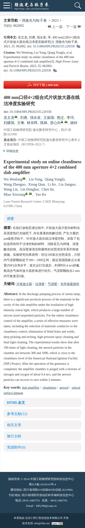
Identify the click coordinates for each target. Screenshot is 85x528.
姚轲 (73, 123)
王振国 (48, 117)
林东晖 (32, 123)
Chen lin (47, 189)
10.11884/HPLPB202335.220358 (54, 46)
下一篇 (73, 27)
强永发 (35, 117)
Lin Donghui (29, 189)
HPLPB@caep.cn (46, 505)
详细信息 (11, 151)
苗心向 (55, 123)
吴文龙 (9, 117)
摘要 (10, 218)
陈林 (43, 123)
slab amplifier (30, 387)
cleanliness (49, 387)
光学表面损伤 (69, 284)
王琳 (20, 123)
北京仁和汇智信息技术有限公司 (44, 518)
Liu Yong (35, 179)
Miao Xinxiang (14, 194)
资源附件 (16, 447)
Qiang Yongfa (55, 179)
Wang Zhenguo (15, 184)
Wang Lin (11, 189)
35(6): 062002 (14, 25)
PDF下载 (45, 85)
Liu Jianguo (67, 184)
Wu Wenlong (13, 179)
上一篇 (55, 27)
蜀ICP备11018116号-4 (42, 484)
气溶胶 (52, 284)
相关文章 (14, 425)
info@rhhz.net (42, 523)
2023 (55, 20)
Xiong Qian (36, 184)
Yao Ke (40, 194)
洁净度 (40, 284)
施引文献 (14, 436)
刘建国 (9, 123)
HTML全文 (16, 402)
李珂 (70, 117)
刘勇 (23, 117)
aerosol (64, 387)
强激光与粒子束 (34, 20)
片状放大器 (24, 284)
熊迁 (60, 117)
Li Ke (52, 184)
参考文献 (17, 414)
